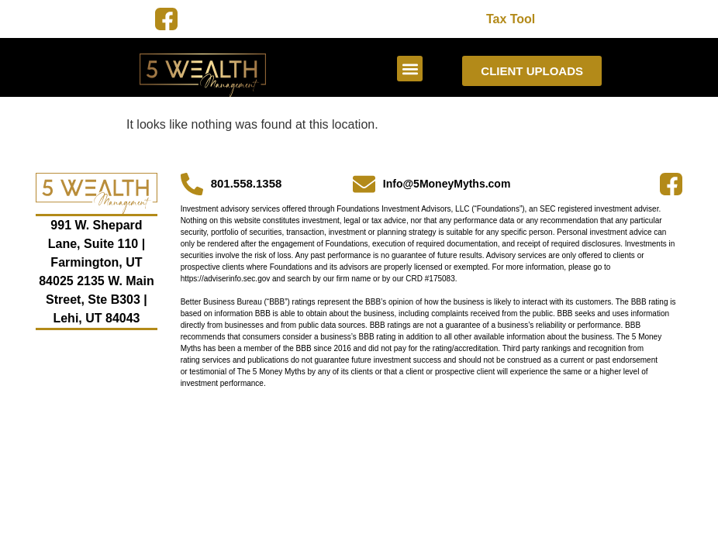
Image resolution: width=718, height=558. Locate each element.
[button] (410, 68)
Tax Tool (510, 19)
